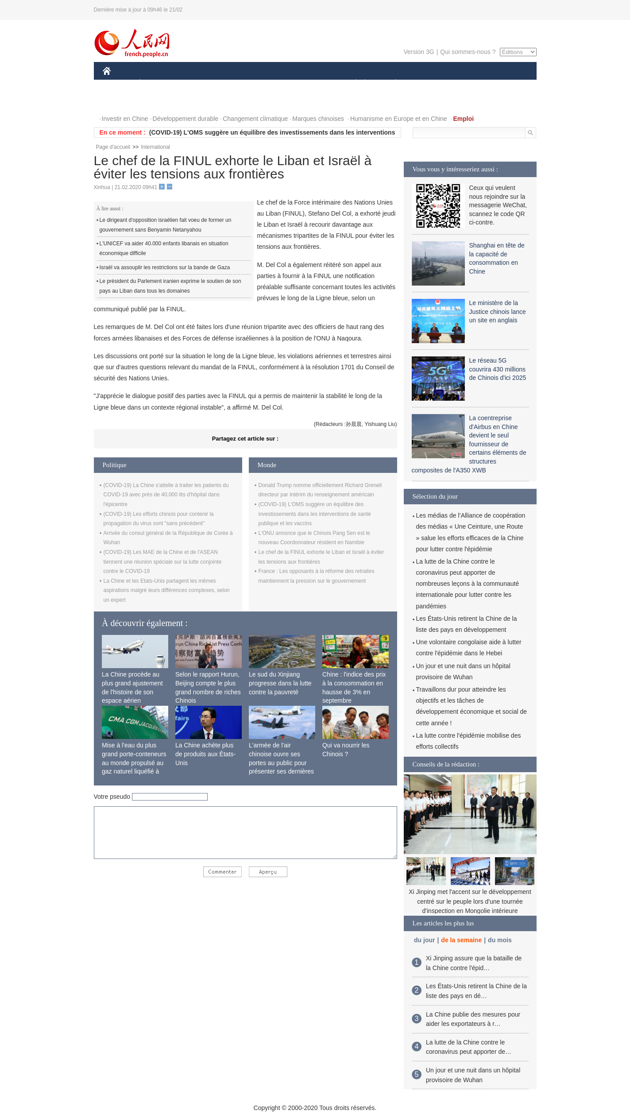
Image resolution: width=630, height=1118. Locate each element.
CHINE (118, 83)
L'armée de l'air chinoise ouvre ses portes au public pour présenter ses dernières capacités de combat (281, 762)
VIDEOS (156, 101)
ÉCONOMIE (155, 83)
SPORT (426, 83)
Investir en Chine (125, 118)
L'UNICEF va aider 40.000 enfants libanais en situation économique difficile (164, 248)
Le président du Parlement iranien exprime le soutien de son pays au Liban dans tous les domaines (170, 286)
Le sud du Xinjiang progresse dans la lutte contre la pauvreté (280, 683)
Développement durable (186, 118)
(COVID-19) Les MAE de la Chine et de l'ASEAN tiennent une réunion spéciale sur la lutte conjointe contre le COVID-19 (163, 561)
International (155, 147)
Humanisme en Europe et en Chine (398, 118)
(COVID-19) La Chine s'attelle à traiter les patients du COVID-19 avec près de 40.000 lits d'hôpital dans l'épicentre (166, 494)
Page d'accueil (113, 147)
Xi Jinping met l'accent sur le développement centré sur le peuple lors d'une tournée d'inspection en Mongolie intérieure (470, 901)
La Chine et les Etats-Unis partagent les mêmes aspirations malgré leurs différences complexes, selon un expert (167, 590)
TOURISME (464, 83)
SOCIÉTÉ (352, 83)
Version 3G (418, 51)
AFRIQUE (234, 83)
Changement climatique (255, 118)
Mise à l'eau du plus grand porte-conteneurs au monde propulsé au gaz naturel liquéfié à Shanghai (134, 762)
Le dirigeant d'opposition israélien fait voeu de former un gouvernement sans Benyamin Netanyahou (166, 225)
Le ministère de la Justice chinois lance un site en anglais (497, 311)
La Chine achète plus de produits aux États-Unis (205, 754)
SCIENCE (273, 83)
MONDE (197, 83)
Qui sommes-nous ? (467, 51)
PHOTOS (121, 101)
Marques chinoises (318, 118)
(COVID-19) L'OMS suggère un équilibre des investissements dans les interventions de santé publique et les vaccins (315, 513)
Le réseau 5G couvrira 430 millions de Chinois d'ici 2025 (497, 369)
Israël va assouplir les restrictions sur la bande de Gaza (165, 267)
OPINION (505, 83)
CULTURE (313, 83)
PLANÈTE (391, 83)
